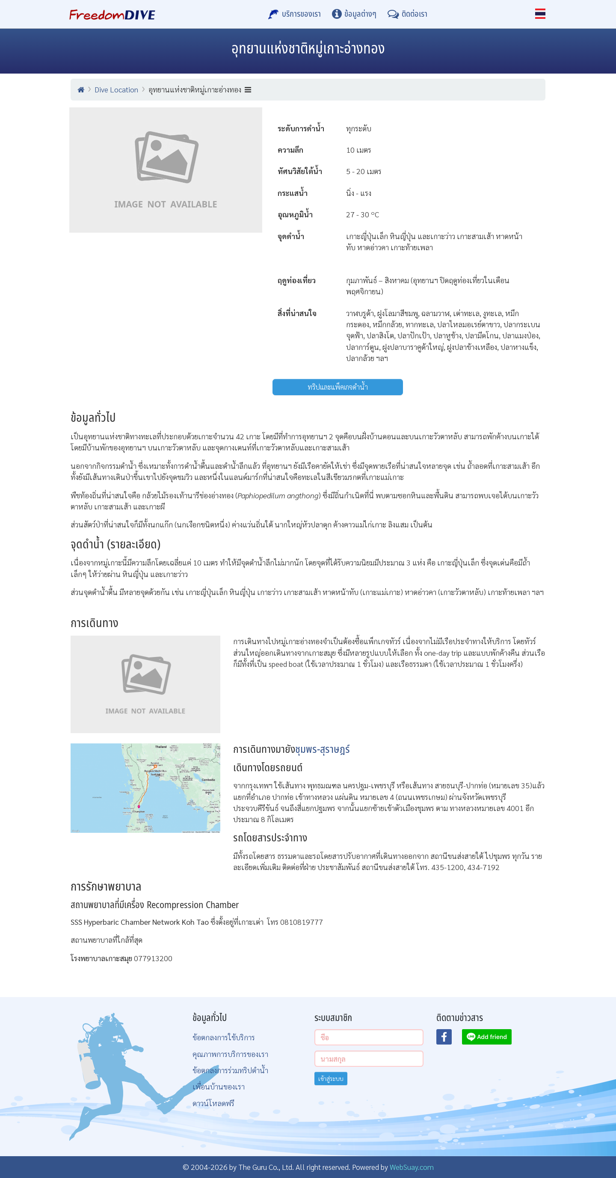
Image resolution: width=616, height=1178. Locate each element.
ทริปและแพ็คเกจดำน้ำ (338, 386)
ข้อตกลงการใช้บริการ (223, 1037)
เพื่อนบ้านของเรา (218, 1086)
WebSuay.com (412, 1167)
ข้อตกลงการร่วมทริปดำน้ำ (230, 1070)
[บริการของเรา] (294, 14)
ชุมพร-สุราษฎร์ (322, 749)
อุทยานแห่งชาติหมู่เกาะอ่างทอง (199, 89)
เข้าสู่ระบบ (331, 1078)
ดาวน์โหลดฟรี (213, 1103)
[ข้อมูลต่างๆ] (354, 14)
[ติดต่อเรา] (407, 14)
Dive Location (116, 89)
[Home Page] (112, 14)
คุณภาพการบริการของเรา (230, 1054)
